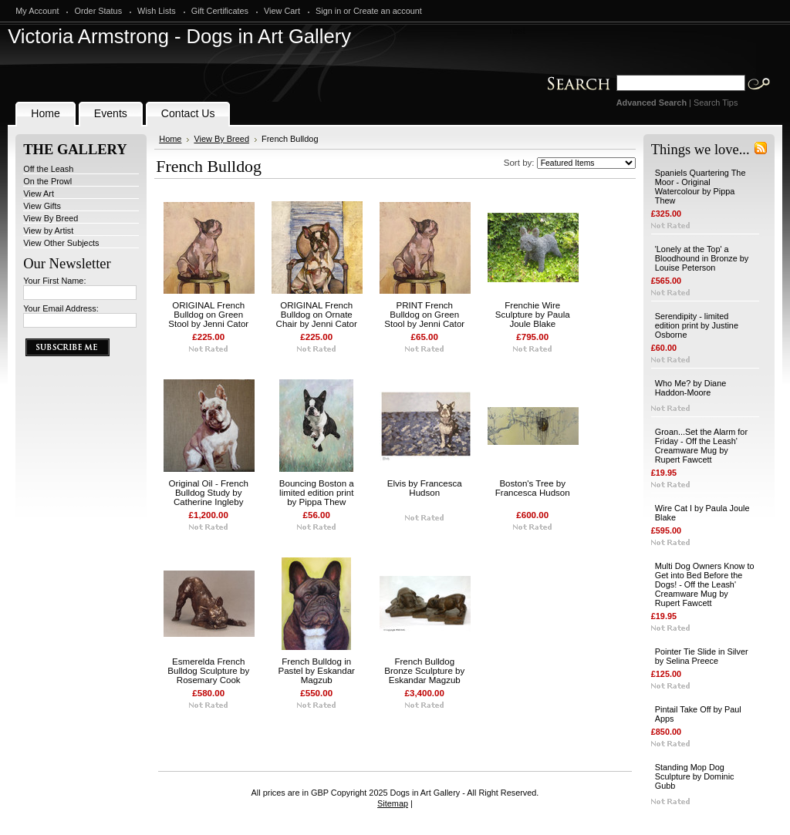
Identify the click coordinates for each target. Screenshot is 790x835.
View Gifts (42, 205)
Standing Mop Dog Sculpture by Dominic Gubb (694, 776)
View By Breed (50, 218)
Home (170, 138)
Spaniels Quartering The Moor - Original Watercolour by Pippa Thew (700, 186)
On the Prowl (47, 181)
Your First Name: (54, 280)
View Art (38, 193)
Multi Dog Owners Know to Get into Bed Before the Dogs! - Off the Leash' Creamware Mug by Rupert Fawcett (705, 584)
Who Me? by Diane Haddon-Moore (690, 388)
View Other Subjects (61, 242)
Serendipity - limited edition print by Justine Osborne (696, 325)
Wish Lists (156, 10)
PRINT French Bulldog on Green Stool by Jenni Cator (424, 314)
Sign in (328, 10)
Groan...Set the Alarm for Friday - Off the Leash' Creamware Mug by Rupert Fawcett (701, 445)
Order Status (98, 10)
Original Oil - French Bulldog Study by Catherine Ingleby (208, 493)
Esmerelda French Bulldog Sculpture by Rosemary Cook (208, 671)
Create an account (387, 10)
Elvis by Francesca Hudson (424, 488)
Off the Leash (48, 168)
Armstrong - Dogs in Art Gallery (179, 36)
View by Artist (48, 230)
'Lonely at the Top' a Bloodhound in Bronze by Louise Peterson (702, 258)
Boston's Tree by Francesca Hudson (532, 488)
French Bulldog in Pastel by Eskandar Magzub (316, 671)
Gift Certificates (219, 10)
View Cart (282, 10)
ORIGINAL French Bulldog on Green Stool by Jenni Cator (208, 314)
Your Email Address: (61, 308)
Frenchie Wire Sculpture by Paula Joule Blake (532, 314)
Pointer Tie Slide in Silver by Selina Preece (701, 656)
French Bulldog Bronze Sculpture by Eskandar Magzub (424, 671)
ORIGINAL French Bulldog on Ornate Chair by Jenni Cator (316, 314)
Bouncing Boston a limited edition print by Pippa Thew (316, 493)
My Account (37, 10)
